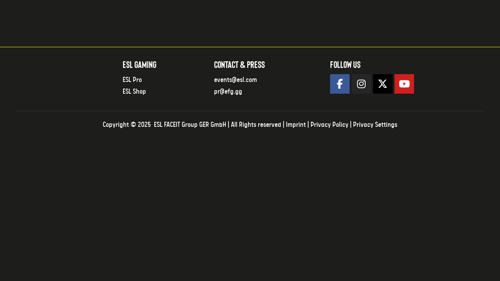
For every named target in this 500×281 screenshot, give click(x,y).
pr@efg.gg (228, 92)
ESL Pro (132, 80)
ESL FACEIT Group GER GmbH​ (190, 125)
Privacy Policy (329, 125)
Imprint (296, 125)
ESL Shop (134, 92)
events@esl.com (235, 80)
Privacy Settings (375, 125)
